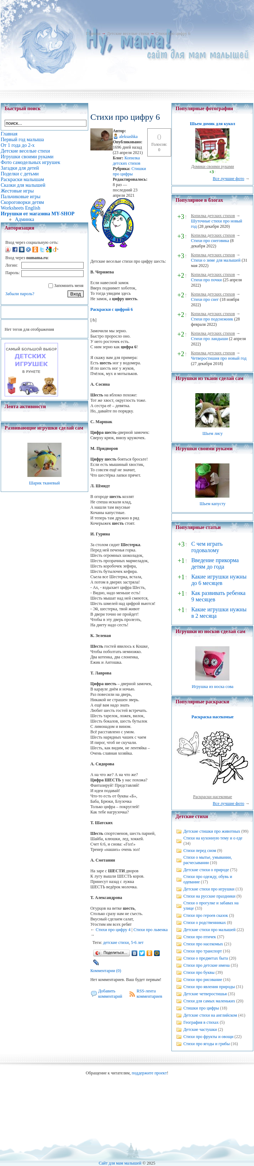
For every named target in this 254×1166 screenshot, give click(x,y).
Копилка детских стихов (127, 160)
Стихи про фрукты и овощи (208, 1036)
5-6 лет (137, 942)
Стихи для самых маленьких (209, 1000)
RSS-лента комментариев (149, 993)
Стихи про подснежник (212, 319)
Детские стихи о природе (206, 869)
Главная (93, 33)
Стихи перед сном (199, 850)
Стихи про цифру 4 (113, 929)
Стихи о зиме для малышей (216, 260)
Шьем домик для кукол (212, 123)
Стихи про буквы (199, 972)
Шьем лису (212, 433)
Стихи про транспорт (202, 951)
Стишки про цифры (129, 171)
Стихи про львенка (150, 929)
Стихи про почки (206, 279)
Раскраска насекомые (212, 716)
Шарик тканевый (44, 483)
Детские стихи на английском (210, 1015)
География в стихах (200, 1022)
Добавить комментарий (110, 993)
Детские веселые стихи (128, 33)
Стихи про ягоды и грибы (206, 1043)
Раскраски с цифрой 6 (111, 309)
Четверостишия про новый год (219, 358)
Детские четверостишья (205, 993)
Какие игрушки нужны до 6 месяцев (219, 580)
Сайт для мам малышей (120, 1163)
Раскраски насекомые (212, 796)
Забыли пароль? (19, 293)
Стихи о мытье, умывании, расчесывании (207, 860)
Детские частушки (200, 1029)
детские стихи (116, 942)
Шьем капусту (213, 503)
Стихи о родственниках (204, 922)
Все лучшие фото (228, 178)
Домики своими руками (212, 166)
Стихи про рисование (202, 979)
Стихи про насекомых (203, 943)
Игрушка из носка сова (212, 686)
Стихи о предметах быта (205, 958)
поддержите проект (149, 1072)
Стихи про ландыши (209, 338)
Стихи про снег (205, 299)
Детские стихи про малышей (209, 929)
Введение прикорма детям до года (215, 563)
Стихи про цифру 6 (172, 33)
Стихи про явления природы (209, 986)
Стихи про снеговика (210, 240)
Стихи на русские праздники (209, 896)
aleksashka (128, 136)
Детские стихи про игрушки (208, 889)
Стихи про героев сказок (205, 915)
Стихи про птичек (199, 936)
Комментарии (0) (105, 970)
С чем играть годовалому (207, 547)
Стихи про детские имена (206, 965)
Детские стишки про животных (211, 831)
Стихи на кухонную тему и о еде (212, 838)
